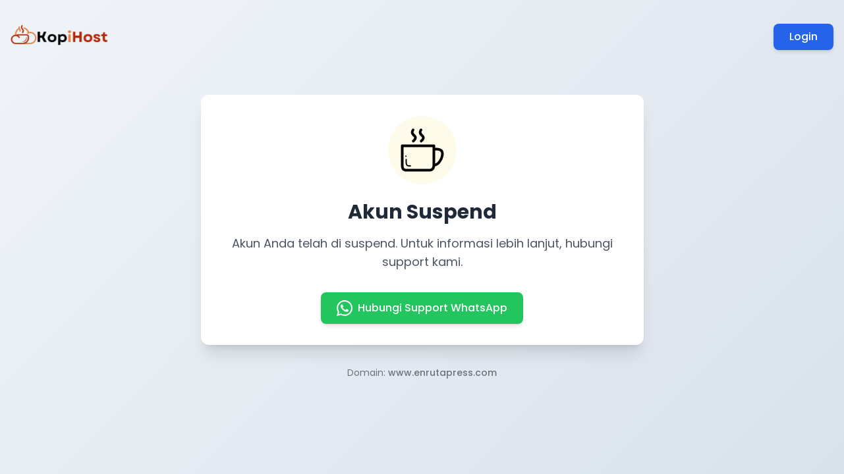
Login (803, 36)
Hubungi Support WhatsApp (422, 308)
